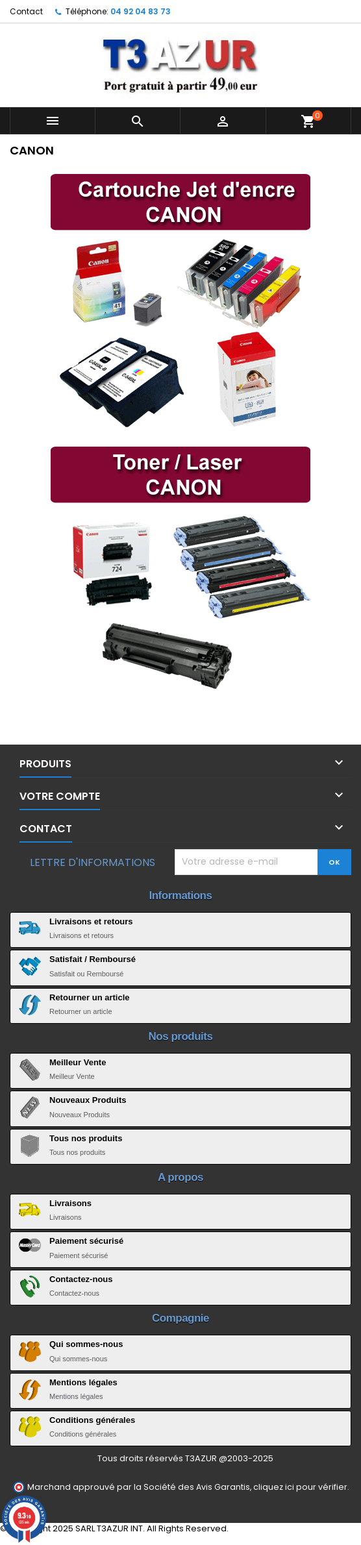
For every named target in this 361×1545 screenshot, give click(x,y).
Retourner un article (89, 997)
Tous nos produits (85, 1138)
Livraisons (70, 1203)
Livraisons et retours (91, 921)
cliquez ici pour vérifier (300, 1486)
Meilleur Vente (77, 1062)
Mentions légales (83, 1382)
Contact (26, 11)
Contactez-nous (81, 1279)
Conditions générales (92, 1420)
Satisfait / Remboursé (92, 959)
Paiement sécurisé (86, 1241)
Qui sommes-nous (86, 1344)
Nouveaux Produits (87, 1100)
